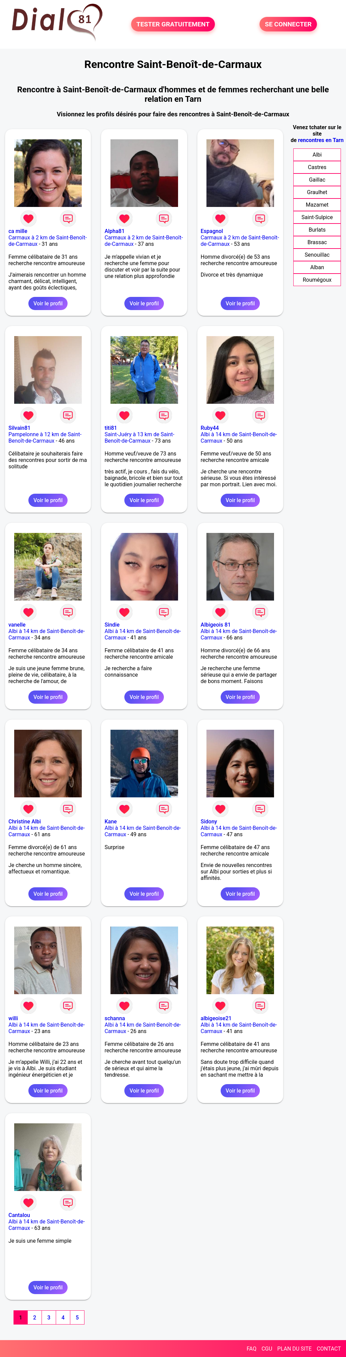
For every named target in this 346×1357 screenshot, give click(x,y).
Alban (317, 267)
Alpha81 (114, 231)
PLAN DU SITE (294, 1349)
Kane (110, 821)
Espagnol (212, 231)
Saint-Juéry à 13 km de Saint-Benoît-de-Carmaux (139, 437)
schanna (114, 1018)
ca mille (17, 231)
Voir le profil (48, 303)
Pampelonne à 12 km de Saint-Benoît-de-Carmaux (44, 437)
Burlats (316, 230)
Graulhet (317, 192)
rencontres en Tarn (321, 140)
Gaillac (317, 180)
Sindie (111, 625)
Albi (317, 154)
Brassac (317, 242)
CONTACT (329, 1349)
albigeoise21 (216, 1018)
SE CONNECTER (288, 24)
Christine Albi (24, 821)
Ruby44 (210, 428)
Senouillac (317, 255)
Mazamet (317, 205)
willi (13, 1018)
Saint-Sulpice (317, 217)
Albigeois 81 (216, 625)
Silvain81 (19, 428)
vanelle (17, 625)
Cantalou (19, 1215)
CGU (267, 1349)
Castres (317, 167)
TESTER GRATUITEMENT (173, 24)
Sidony (209, 821)
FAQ (251, 1349)
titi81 (110, 428)
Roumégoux (317, 280)
